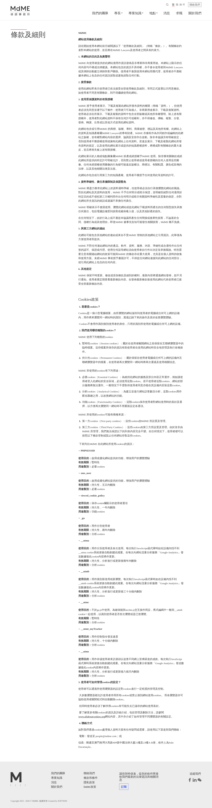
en (181, 4)
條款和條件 (91, 777)
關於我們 (194, 13)
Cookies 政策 (90, 786)
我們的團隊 (100, 13)
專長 (117, 13)
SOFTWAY (62, 801)
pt (184, 4)
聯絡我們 (194, 4)
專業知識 (135, 13)
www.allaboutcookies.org (91, 716)
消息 (166, 13)
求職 (179, 13)
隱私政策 (89, 782)
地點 (152, 13)
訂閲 (124, 786)
